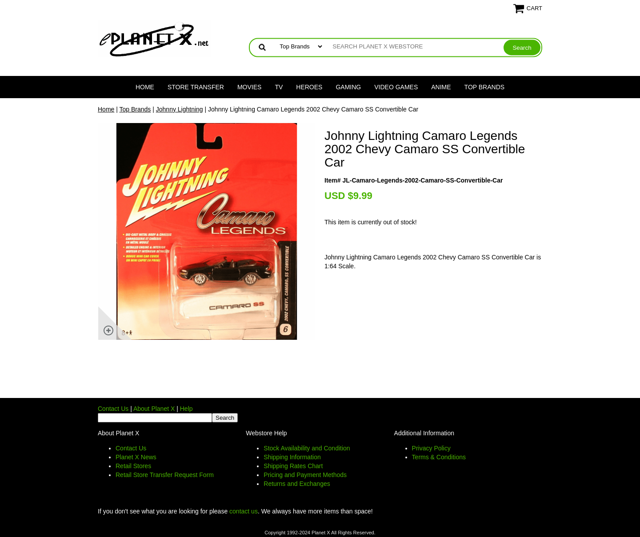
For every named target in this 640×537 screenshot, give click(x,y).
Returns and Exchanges (297, 483)
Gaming (348, 87)
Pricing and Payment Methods (305, 474)
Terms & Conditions (439, 457)
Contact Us (113, 408)
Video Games (396, 87)
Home (145, 87)
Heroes (309, 87)
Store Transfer (196, 87)
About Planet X (154, 408)
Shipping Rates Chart (293, 465)
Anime (441, 87)
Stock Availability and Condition (307, 448)
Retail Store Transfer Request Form (165, 474)
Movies (249, 87)
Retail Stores (133, 465)
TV (279, 87)
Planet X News (136, 457)
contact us (243, 511)
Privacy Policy (431, 448)
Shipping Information (292, 457)
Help (186, 408)
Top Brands (484, 87)
